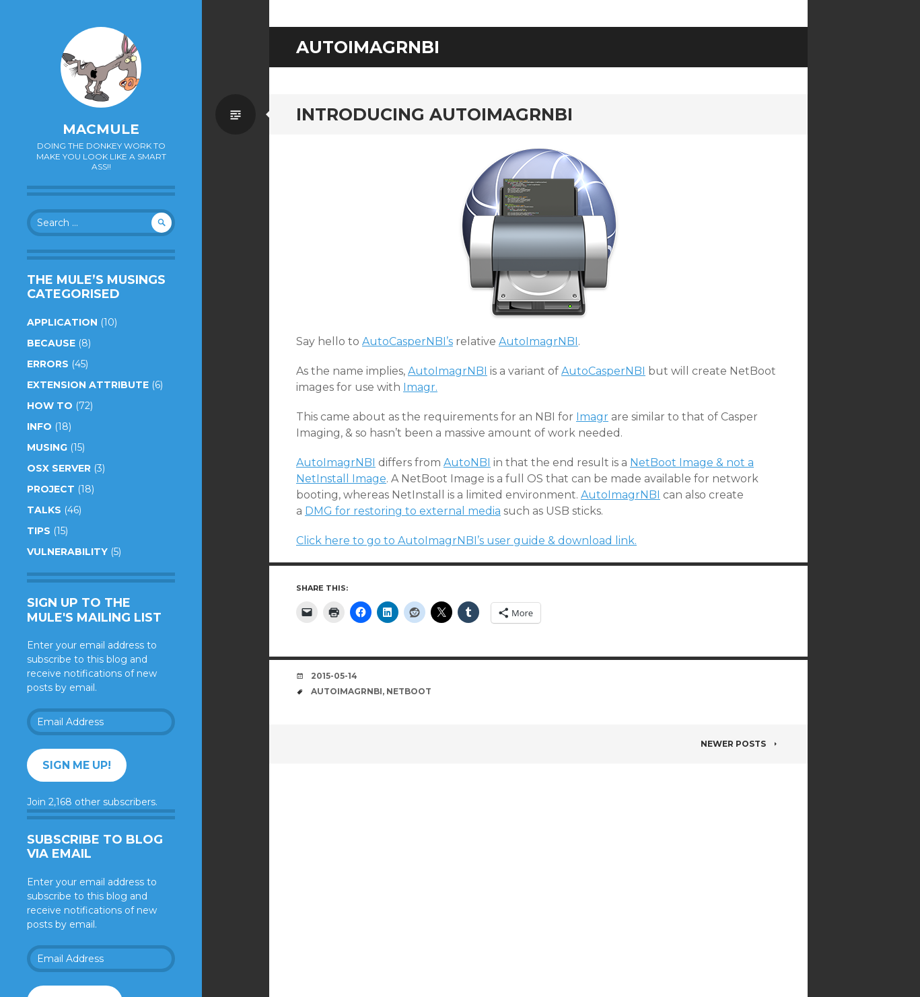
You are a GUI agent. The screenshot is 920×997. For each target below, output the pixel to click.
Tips (38, 531)
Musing (47, 447)
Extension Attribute (88, 385)
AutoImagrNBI (538, 341)
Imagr (592, 416)
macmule (101, 129)
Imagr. (420, 387)
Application (62, 322)
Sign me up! (76, 765)
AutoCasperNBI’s (407, 341)
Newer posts (741, 744)
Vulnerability (67, 552)
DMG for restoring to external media (403, 511)
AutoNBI (467, 462)
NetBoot (408, 691)
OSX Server (59, 468)
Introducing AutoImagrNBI (434, 114)
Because (51, 343)
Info (39, 426)
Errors (48, 364)
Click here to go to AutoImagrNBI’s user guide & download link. (466, 540)
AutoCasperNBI (603, 371)
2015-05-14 (334, 676)
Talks (44, 510)
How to (50, 406)
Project (51, 489)
